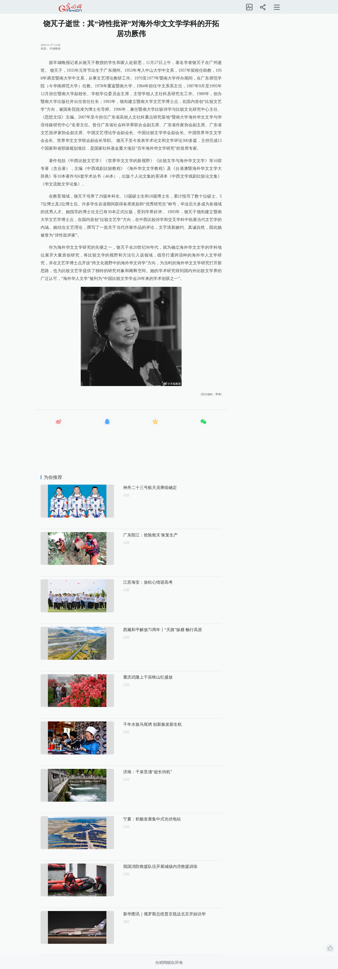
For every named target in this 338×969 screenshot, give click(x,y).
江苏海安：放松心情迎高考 (132, 582)
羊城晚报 (55, 48)
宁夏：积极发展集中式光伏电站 (136, 819)
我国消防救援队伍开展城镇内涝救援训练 (145, 866)
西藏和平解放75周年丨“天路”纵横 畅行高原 (147, 629)
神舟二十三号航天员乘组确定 (134, 487)
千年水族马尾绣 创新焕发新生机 (137, 724)
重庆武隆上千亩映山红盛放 (132, 677)
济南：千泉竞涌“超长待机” (132, 772)
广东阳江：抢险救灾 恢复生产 (135, 535)
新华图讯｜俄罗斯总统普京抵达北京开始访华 (149, 914)
